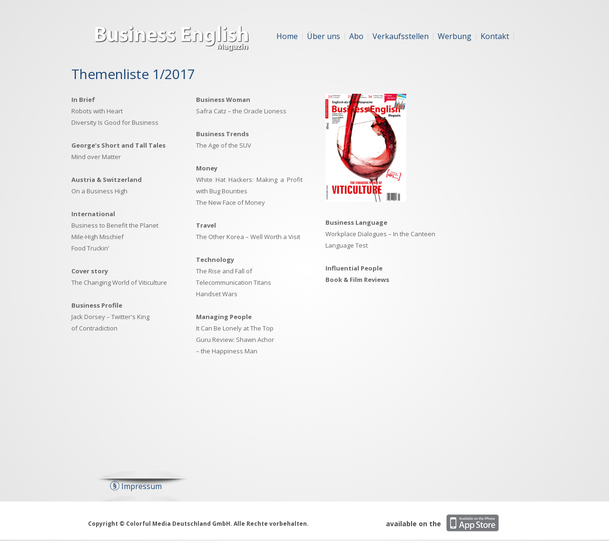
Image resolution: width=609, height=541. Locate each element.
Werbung (454, 36)
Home (287, 36)
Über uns (323, 36)
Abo (356, 36)
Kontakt (495, 36)
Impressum (141, 486)
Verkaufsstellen (401, 36)
